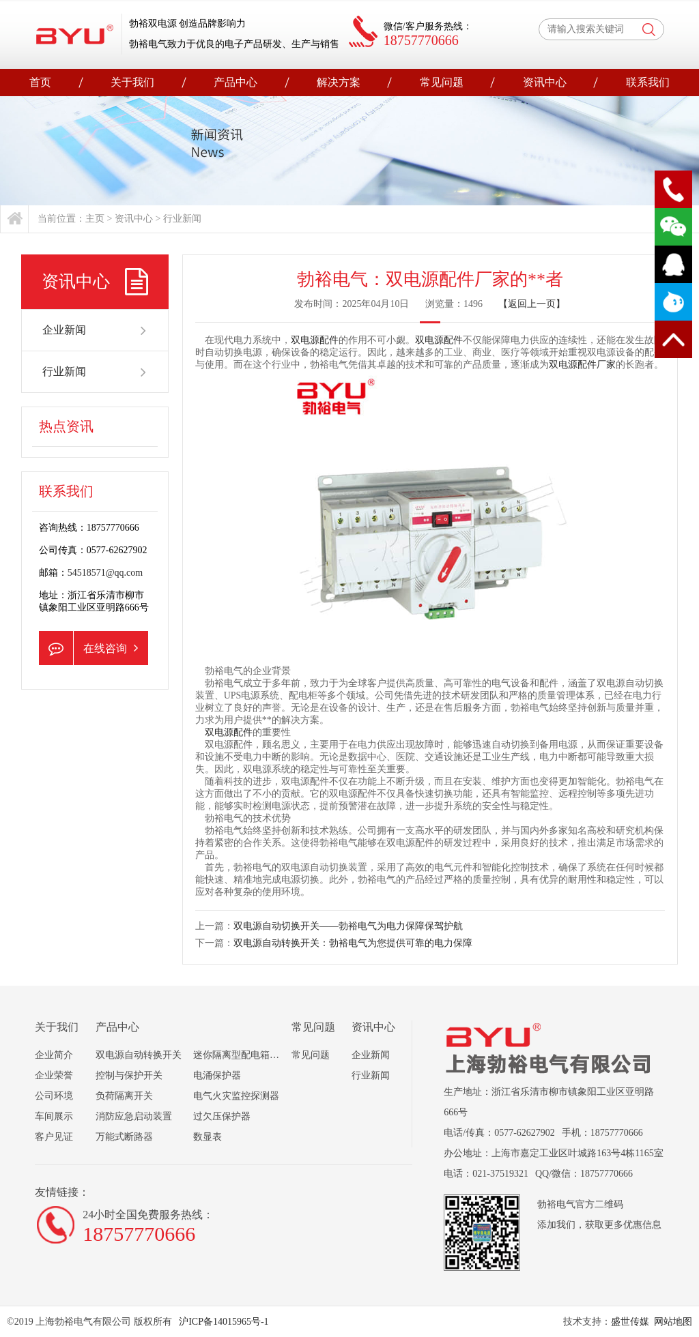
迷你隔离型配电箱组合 (241, 1055)
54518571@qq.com (105, 573)
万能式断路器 (124, 1137)
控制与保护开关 (129, 1075)
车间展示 (54, 1116)
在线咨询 (88, 648)
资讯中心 (545, 82)
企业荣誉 (54, 1075)
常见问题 (441, 82)
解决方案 (338, 82)
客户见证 (54, 1137)
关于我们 (132, 82)
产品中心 (235, 82)
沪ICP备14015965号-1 (223, 1322)
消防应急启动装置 (134, 1116)
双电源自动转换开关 (139, 1055)
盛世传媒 (630, 1322)
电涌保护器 (217, 1075)
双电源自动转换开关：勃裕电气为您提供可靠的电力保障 (352, 943)
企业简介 (54, 1055)
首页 (40, 82)
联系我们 (648, 82)
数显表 (207, 1137)
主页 (94, 219)
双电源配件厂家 (582, 364)
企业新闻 (95, 330)
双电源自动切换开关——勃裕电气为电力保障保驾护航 (348, 926)
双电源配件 (315, 340)
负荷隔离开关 (124, 1096)
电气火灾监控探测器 (236, 1096)
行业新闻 (182, 219)
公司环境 (54, 1096)
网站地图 (673, 1322)
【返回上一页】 (531, 304)
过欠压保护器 (222, 1116)
